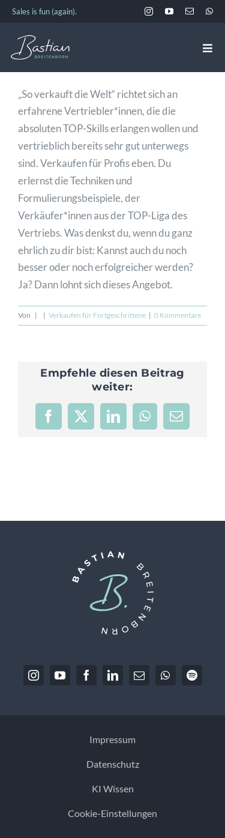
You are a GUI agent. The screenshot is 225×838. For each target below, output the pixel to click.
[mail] (189, 11)
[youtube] (169, 11)
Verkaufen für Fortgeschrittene (97, 315)
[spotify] (192, 675)
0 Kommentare (177, 315)
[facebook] (86, 675)
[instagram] (149, 11)
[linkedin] (113, 675)
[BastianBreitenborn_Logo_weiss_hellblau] (40, 40)
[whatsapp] (209, 11)
